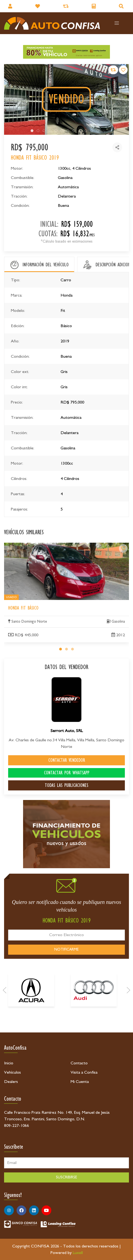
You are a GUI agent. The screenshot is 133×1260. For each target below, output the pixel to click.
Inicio (8, 1063)
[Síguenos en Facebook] (21, 1210)
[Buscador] (122, 6)
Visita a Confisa (84, 1072)
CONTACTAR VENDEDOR (66, 760)
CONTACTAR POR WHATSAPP (66, 772)
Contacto (79, 1063)
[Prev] (4, 1019)
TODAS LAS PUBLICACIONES (66, 785)
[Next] (128, 1019)
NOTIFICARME (66, 949)
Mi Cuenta (80, 1081)
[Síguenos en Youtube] (46, 1210)
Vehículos (12, 1072)
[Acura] (31, 1019)
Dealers (11, 1081)
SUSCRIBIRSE (66, 1177)
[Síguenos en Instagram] (9, 1210)
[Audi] (93, 1019)
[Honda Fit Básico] (123, 599)
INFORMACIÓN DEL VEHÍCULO (46, 264)
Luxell (78, 1252)
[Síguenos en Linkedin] (34, 1210)
